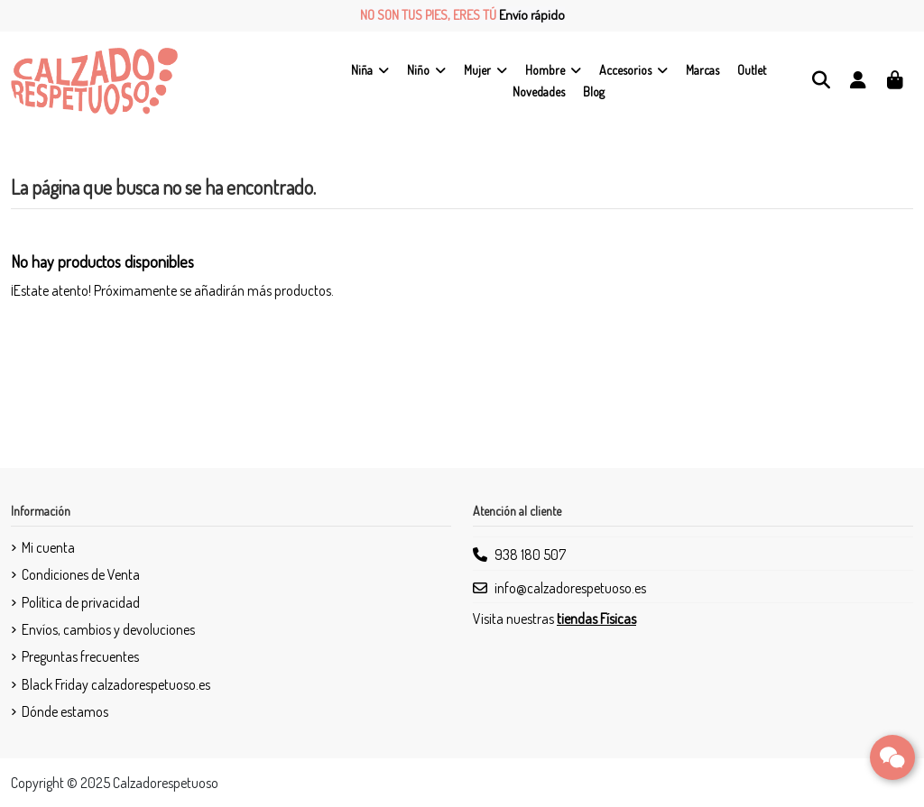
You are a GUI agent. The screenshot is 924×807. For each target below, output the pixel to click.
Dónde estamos (65, 711)
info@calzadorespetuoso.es (570, 588)
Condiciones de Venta (81, 574)
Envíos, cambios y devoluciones (108, 629)
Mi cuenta (48, 547)
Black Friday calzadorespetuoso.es (116, 684)
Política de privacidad (81, 602)
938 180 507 (530, 555)
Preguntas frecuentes (80, 656)
